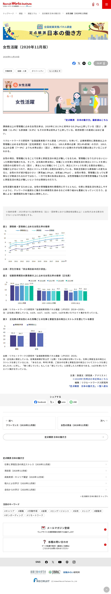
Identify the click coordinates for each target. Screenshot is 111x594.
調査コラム (32, 13)
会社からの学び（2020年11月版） (20, 489)
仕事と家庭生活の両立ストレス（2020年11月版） (28, 464)
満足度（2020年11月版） (16, 470)
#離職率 (98, 510)
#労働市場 (32, 510)
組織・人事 (22, 71)
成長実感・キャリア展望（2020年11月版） (24, 476)
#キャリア (9, 510)
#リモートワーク (35, 515)
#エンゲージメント (59, 510)
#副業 (44, 510)
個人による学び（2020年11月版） (20, 483)
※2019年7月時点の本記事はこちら (90, 378)
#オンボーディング (13, 515)
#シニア (86, 510)
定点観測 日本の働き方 (51, 13)
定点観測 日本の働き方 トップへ (95, 496)
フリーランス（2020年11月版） (29, 422)
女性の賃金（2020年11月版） (84, 422)
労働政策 (8, 71)
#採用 (76, 510)
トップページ (8, 13)
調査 (21, 13)
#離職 (21, 510)
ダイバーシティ (38, 71)
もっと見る (53, 71)
